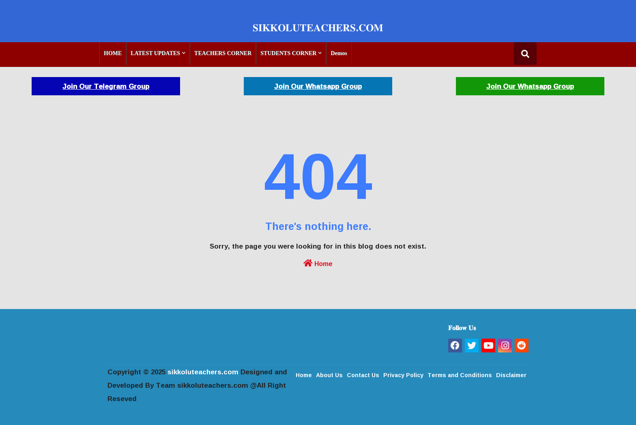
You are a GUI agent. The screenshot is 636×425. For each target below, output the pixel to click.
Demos (339, 53)
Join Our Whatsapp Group (318, 86)
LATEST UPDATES (155, 53)
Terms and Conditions (460, 374)
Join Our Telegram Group (105, 86)
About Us (329, 374)
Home (318, 263)
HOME (113, 53)
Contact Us (363, 374)
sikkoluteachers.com (203, 371)
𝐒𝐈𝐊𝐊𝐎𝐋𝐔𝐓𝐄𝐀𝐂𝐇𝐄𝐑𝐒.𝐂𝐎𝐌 (318, 27)
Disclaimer (511, 374)
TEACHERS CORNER (222, 53)
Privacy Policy (403, 374)
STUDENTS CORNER (288, 53)
